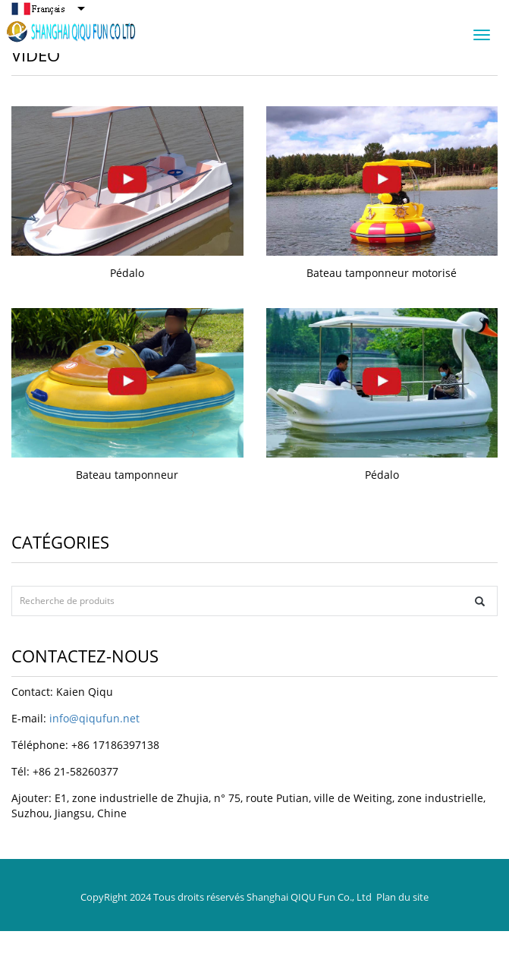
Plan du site (402, 897)
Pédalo (127, 273)
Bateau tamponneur (127, 474)
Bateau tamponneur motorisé (381, 273)
